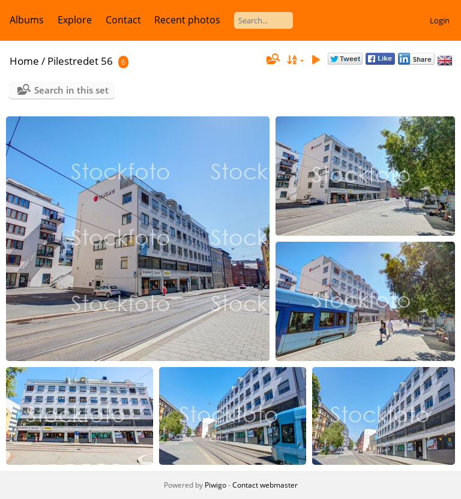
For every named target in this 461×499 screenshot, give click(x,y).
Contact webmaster (265, 485)
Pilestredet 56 (80, 61)
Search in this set (71, 90)
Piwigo (215, 485)
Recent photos (187, 19)
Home (24, 61)
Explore (75, 19)
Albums (27, 19)
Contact (123, 19)
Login (440, 20)
